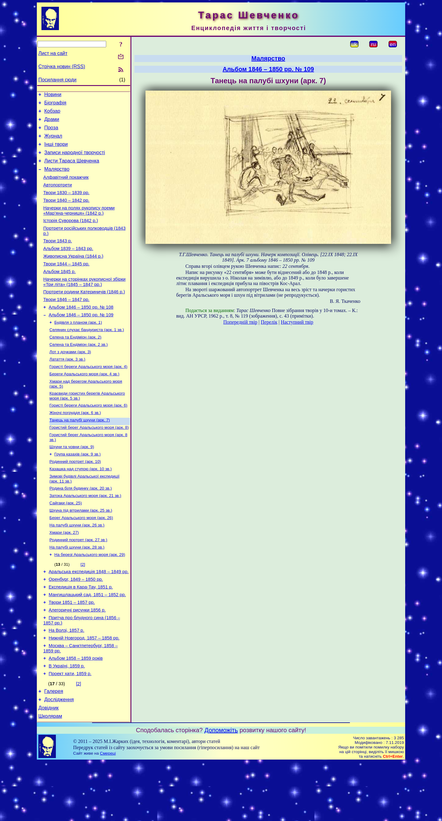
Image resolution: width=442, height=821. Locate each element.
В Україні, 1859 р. (67, 720)
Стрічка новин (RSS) (61, 66)
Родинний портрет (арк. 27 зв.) (78, 582)
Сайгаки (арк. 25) (65, 542)
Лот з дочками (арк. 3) (70, 379)
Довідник (48, 765)
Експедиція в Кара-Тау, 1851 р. (81, 633)
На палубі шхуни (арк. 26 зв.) (76, 566)
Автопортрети (57, 196)
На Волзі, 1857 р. (66, 680)
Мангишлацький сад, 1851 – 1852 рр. (87, 641)
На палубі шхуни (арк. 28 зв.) (76, 590)
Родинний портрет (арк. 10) (75, 497)
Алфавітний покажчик (66, 187)
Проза (51, 132)
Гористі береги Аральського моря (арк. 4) (88, 395)
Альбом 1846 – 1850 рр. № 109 (81, 339)
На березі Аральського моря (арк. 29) (89, 598)
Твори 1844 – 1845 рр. (66, 283)
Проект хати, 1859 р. (70, 728)
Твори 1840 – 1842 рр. (66, 213)
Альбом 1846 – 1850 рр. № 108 (81, 331)
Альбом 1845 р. (59, 291)
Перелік (269, 322)
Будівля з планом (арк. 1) (78, 348)
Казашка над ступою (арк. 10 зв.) (80, 505)
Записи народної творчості (74, 159)
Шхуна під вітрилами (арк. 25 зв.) (80, 550)
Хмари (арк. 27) (64, 574)
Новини (52, 95)
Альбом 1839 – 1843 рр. (68, 266)
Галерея (53, 747)
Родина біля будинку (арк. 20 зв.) (80, 526)
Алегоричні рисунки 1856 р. (77, 658)
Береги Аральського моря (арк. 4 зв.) (84, 403)
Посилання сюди (57, 79)
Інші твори (56, 150)
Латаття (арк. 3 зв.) (67, 387)
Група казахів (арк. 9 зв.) (77, 489)
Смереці (108, 812)
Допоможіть (221, 789)
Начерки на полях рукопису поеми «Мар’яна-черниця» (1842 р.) (78, 224)
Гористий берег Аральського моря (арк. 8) (89, 461)
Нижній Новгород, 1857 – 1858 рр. (84, 689)
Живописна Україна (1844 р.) (73, 274)
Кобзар (52, 113)
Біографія (55, 104)
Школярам (50, 775)
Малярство (56, 178)
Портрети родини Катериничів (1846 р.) (84, 313)
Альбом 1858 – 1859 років (76, 711)
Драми (51, 123)
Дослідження (59, 756)
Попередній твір (240, 322)
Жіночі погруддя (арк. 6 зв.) (75, 445)
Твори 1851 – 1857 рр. (72, 650)
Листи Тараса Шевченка (71, 169)
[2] (82, 607)
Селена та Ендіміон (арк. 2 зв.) (78, 371)
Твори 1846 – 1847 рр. (66, 322)
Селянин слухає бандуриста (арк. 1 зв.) (86, 356)
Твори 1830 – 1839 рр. (66, 204)
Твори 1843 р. (57, 257)
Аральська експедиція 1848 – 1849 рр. (89, 615)
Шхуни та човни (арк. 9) (71, 481)
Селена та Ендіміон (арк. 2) (75, 364)
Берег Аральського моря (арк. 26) (81, 558)
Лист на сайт (53, 53)
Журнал (53, 141)
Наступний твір (297, 322)
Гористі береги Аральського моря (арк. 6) (88, 437)
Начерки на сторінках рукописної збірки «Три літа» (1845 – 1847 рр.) (84, 303)
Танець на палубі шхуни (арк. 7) (79, 453)
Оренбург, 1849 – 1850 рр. (76, 624)
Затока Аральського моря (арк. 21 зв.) (85, 534)
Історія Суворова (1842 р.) (70, 235)
